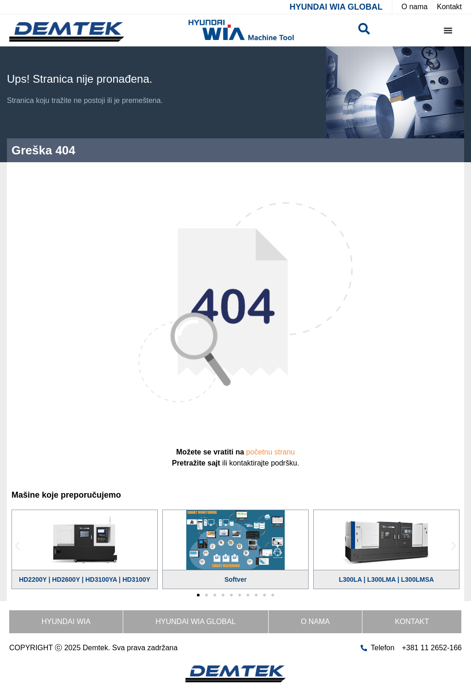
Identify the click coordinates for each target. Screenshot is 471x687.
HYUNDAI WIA (66, 621)
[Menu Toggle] (448, 30)
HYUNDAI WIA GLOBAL (335, 6)
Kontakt (412, 621)
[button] (17, 546)
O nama (315, 621)
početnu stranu (270, 452)
